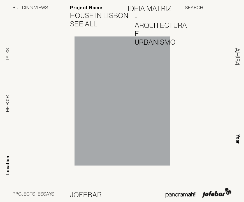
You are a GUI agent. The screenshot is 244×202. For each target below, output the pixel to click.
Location (7, 165)
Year (238, 139)
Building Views (30, 7)
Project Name (86, 7)
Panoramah (180, 195)
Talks (7, 54)
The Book (7, 104)
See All (87, 24)
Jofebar (216, 193)
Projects (24, 193)
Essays (46, 193)
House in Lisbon (103, 15)
